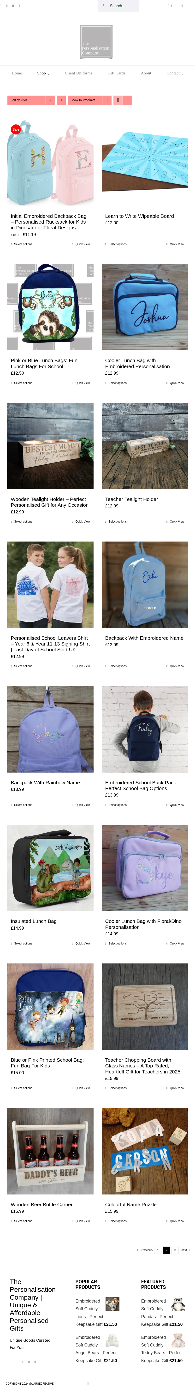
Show (83, 100)
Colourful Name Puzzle (131, 1204)
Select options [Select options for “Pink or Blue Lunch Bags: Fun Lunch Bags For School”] (23, 383)
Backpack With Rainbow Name (45, 782)
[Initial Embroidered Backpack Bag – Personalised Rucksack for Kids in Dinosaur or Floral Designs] (50, 163)
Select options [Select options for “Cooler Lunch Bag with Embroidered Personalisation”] (118, 383)
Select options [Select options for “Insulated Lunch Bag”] (23, 943)
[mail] (35, 1362)
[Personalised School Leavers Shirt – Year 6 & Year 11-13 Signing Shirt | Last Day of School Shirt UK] (50, 585)
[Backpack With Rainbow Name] (50, 729)
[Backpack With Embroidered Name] (145, 585)
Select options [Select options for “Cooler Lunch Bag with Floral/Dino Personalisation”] (118, 943)
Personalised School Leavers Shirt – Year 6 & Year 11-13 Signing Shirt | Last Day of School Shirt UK (50, 643)
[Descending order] (61, 100)
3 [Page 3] (175, 1250)
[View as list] (127, 100)
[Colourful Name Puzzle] (145, 1151)
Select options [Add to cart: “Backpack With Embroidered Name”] (118, 666)
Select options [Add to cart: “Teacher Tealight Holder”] (118, 521)
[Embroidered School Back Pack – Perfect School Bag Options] (145, 729)
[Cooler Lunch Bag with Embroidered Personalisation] (145, 307)
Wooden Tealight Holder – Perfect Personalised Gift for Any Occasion (50, 502)
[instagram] (7, 6)
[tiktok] (19, 6)
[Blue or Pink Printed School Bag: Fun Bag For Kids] (50, 1006)
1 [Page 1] (158, 1250)
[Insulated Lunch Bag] (50, 868)
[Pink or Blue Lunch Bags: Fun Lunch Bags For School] (50, 307)
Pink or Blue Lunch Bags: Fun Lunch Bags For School (44, 363)
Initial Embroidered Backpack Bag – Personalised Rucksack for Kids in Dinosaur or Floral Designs (48, 222)
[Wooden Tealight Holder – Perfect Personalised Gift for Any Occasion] (50, 446)
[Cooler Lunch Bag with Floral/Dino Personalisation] (145, 868)
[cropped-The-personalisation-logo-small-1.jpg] (96, 26)
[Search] (104, 6)
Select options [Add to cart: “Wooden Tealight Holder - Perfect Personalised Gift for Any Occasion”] (23, 521)
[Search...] (118, 6)
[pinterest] (13, 6)
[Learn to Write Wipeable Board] (145, 163)
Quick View (83, 244)
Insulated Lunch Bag (34, 921)
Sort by (19, 100)
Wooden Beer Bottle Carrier (42, 1204)
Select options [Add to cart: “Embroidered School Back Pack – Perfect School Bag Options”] (118, 805)
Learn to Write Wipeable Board (139, 216)
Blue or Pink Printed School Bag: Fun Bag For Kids (47, 1062)
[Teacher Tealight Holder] (145, 446)
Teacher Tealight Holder (131, 499)
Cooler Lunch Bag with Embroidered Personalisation (137, 363)
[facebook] (10, 1362)
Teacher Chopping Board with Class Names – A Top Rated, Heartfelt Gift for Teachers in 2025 (143, 1065)
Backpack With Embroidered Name (144, 638)
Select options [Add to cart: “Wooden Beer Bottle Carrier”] (23, 1221)
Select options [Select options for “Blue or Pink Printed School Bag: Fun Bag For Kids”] (23, 1088)
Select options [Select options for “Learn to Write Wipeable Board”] (118, 244)
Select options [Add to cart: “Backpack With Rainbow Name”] (23, 805)
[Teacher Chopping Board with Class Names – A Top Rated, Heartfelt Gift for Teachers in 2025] (145, 1006)
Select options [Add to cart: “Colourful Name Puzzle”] (118, 1221)
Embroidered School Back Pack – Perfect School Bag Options (142, 785)
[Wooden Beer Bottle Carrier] (50, 1151)
